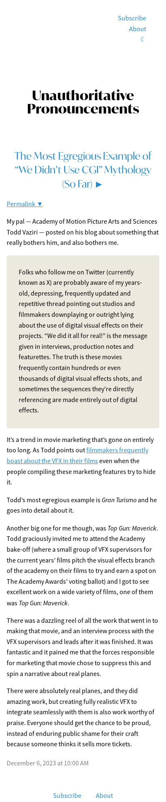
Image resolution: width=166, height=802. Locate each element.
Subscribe (132, 18)
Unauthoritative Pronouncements (83, 101)
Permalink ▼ (25, 204)
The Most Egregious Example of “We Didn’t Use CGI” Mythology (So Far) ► (83, 169)
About (137, 29)
